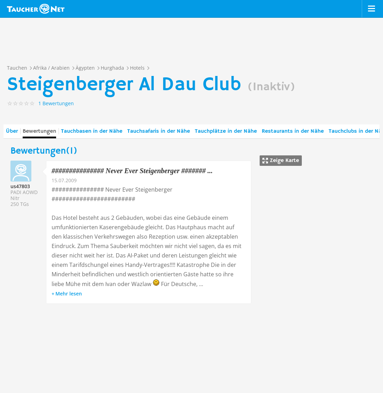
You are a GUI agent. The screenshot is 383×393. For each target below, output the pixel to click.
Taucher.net (35, 9)
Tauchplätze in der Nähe (226, 131)
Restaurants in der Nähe (293, 131)
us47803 (20, 186)
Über (12, 131)
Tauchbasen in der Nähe (91, 131)
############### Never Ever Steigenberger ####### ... (132, 171)
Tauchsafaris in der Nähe (158, 131)
